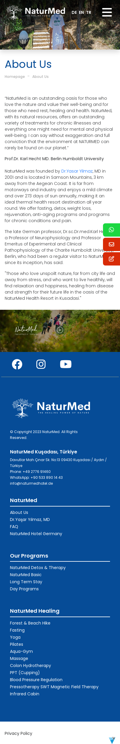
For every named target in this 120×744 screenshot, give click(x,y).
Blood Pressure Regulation (36, 680)
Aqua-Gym (21, 651)
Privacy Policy (18, 733)
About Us (40, 76)
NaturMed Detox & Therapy (38, 568)
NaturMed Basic (26, 575)
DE (74, 12)
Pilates (16, 644)
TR (88, 12)
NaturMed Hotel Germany (36, 534)
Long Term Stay (26, 582)
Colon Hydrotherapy (30, 665)
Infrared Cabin (24, 694)
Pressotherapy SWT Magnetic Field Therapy (54, 687)
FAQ (14, 527)
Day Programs (24, 589)
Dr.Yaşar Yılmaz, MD (30, 519)
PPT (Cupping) (25, 673)
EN (81, 12)
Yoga (15, 637)
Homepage (15, 76)
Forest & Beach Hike (30, 623)
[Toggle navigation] (107, 12)
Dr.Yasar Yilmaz (77, 171)
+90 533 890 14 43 (47, 477)
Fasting (17, 630)
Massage (19, 658)
